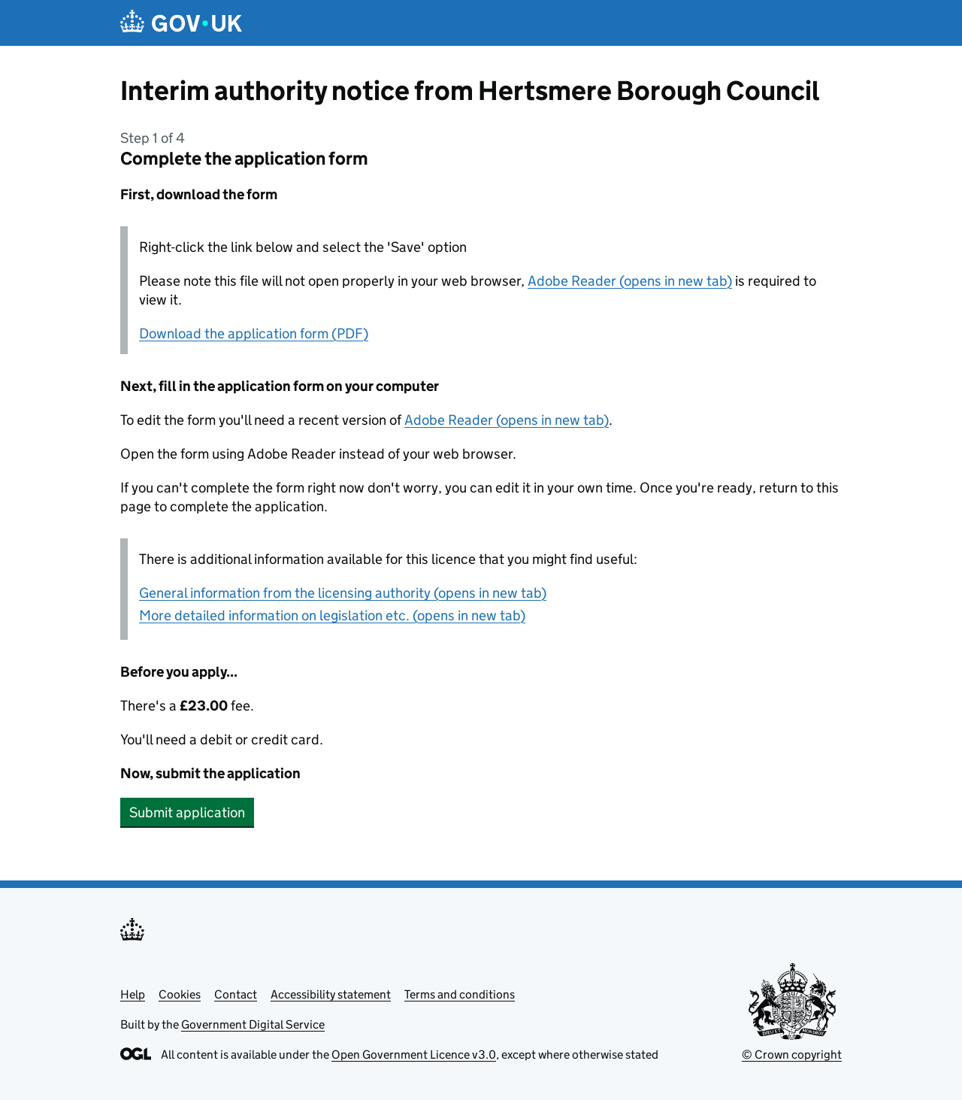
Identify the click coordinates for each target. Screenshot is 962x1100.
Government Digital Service (253, 1024)
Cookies (180, 994)
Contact (235, 994)
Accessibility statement (331, 994)
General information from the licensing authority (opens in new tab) (342, 593)
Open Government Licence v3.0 (413, 1054)
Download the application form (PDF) (253, 333)
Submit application (187, 812)
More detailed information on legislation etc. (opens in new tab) (332, 615)
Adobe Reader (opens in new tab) (630, 280)
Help (132, 994)
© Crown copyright (792, 1054)
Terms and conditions (459, 994)
